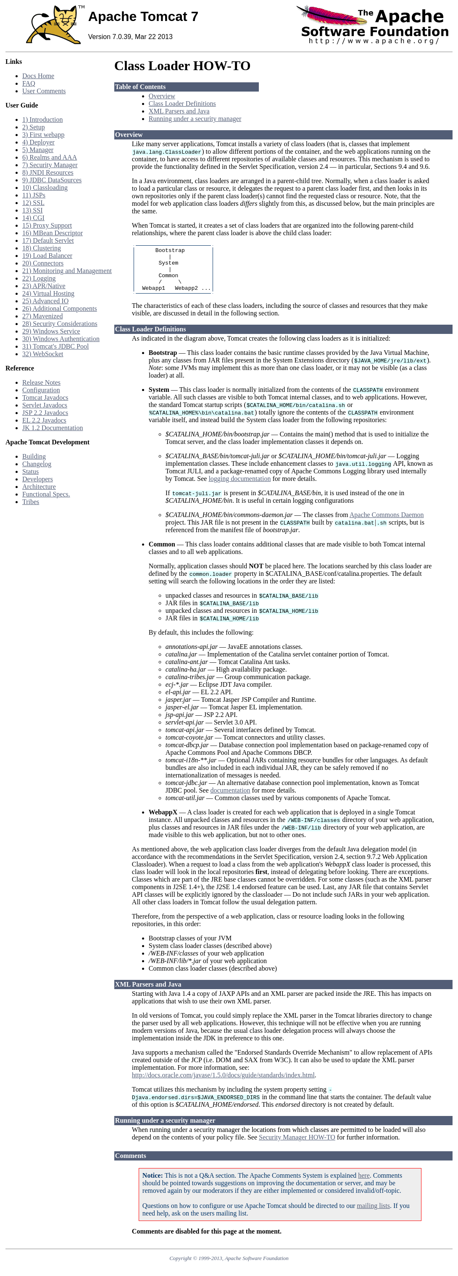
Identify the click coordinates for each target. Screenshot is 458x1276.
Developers (37, 479)
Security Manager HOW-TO (297, 1146)
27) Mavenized (42, 316)
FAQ (28, 83)
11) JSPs (33, 195)
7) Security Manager (50, 164)
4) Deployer (38, 142)
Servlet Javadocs (44, 405)
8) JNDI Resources (48, 172)
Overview (162, 96)
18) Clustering (41, 248)
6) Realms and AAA (49, 157)
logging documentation (239, 487)
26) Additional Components (59, 308)
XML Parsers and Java (179, 111)
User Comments (44, 91)
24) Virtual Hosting (48, 293)
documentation (230, 799)
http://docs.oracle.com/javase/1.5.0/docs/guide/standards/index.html (223, 1083)
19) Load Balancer (47, 255)
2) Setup (33, 127)
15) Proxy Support (47, 225)
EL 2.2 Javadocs (44, 420)
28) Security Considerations (59, 323)
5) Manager (37, 149)
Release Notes (41, 382)
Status (30, 471)
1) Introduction (42, 119)
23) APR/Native (44, 285)
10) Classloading (45, 187)
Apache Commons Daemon (387, 523)
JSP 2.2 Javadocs (45, 412)
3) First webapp (43, 134)
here (364, 1184)
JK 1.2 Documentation (52, 427)
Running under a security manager (195, 118)
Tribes (30, 501)
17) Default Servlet (48, 240)
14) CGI (33, 217)
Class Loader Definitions (182, 103)
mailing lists (373, 1214)
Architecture (39, 486)
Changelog (36, 463)
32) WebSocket (42, 353)
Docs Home (38, 75)
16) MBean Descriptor (52, 232)
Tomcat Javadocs (45, 397)
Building (34, 456)
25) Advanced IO (45, 301)
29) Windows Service (51, 331)
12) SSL (33, 202)
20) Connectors (42, 263)
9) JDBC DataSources (52, 180)
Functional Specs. (46, 494)
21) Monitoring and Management (67, 270)
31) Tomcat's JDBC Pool (55, 346)
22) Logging (39, 278)
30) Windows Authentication (61, 338)
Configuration (41, 390)
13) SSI (32, 210)
